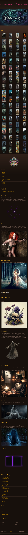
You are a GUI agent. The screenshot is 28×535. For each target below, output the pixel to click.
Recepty (4, 494)
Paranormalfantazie (6, 179)
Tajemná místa (5, 477)
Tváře (3, 175)
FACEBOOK (4, 500)
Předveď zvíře (5, 492)
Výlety (3, 482)
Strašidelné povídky (6, 480)
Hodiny (3, 183)
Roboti (3, 177)
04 (12, 508)
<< (4, 508)
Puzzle (3, 501)
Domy (3, 185)
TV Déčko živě (5, 491)
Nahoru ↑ (26, 531)
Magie (3, 180)
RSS (11, 531)
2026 (15, 508)
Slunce (3, 176)
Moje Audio (4, 495)
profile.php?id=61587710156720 (7, 191)
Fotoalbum (6, 27)
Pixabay (4, 487)
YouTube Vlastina (5, 481)
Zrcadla (3, 172)
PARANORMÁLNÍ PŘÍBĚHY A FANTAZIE (14, 4)
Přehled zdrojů (5, 514)
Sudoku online (5, 497)
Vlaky (3, 173)
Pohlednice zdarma (6, 488)
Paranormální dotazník (6, 485)
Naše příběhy (5, 484)
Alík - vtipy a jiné (5, 490)
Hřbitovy (4, 182)
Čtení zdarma (5, 498)
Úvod (2, 27)
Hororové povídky (5, 478)
